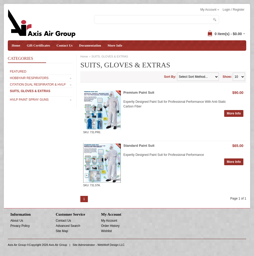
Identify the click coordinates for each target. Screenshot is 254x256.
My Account (109, 220)
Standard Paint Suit (138, 146)
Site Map (62, 231)
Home (16, 45)
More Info (115, 45)
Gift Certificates (38, 45)
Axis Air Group (58, 244)
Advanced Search (68, 226)
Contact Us (65, 45)
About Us (16, 220)
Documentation (90, 45)
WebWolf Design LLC (111, 244)
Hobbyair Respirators (29, 78)
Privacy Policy (20, 226)
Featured (18, 71)
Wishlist (106, 231)
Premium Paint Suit (138, 92)
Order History (110, 226)
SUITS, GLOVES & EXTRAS (30, 91)
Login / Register (233, 9)
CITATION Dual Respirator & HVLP (38, 84)
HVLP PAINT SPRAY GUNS (29, 99)
